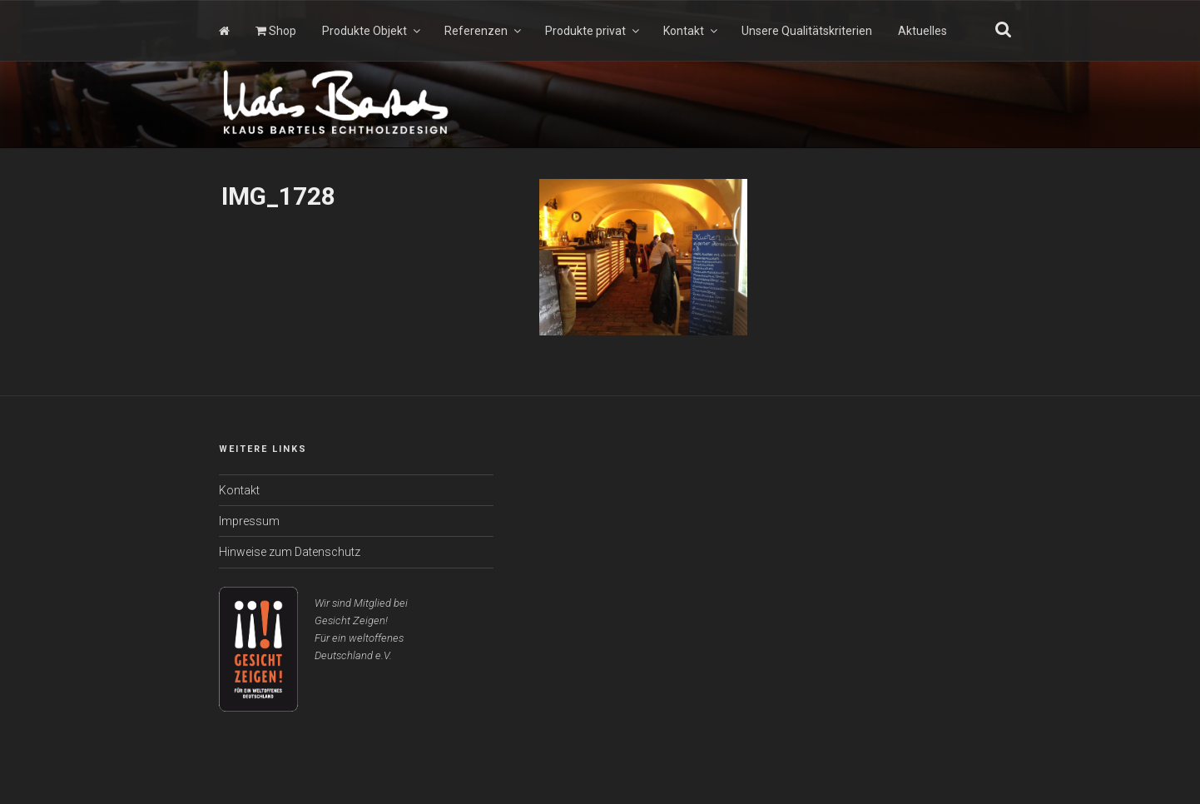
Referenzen (483, 30)
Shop (275, 30)
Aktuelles (922, 30)
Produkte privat (593, 30)
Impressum (249, 521)
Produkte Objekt (372, 30)
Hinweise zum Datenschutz (289, 551)
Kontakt (691, 30)
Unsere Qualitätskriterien (806, 30)
